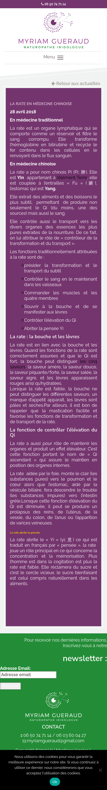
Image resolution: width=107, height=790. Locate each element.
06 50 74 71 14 (53, 4)
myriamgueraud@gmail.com (55, 740)
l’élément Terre (72, 177)
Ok (54, 782)
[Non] (100, 770)
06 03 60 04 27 (71, 735)
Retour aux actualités (75, 83)
